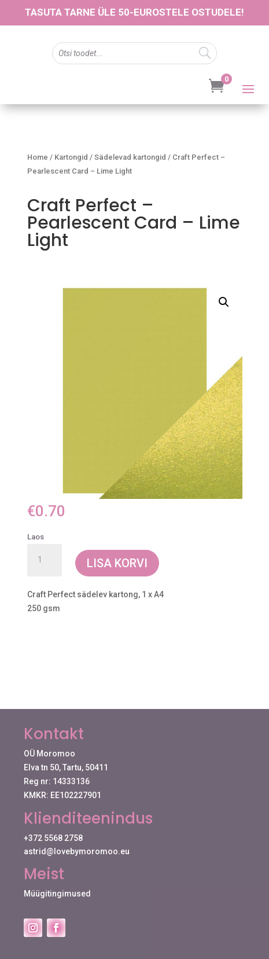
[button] (223, 302)
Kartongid (71, 157)
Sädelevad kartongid (130, 157)
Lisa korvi (117, 563)
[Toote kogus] (44, 560)
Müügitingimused (57, 893)
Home (37, 157)
